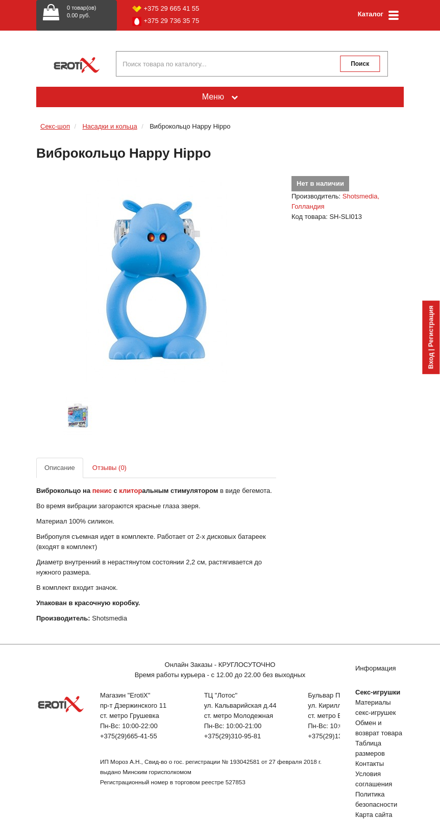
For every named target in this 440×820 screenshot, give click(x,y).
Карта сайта (373, 814)
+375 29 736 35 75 (166, 21)
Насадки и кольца (109, 126)
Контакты (369, 763)
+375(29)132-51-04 (336, 736)
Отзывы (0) (109, 467)
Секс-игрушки (377, 692)
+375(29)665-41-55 (128, 736)
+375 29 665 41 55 (166, 8)
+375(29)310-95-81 (232, 736)
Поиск (360, 63)
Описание (59, 467)
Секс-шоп (55, 126)
